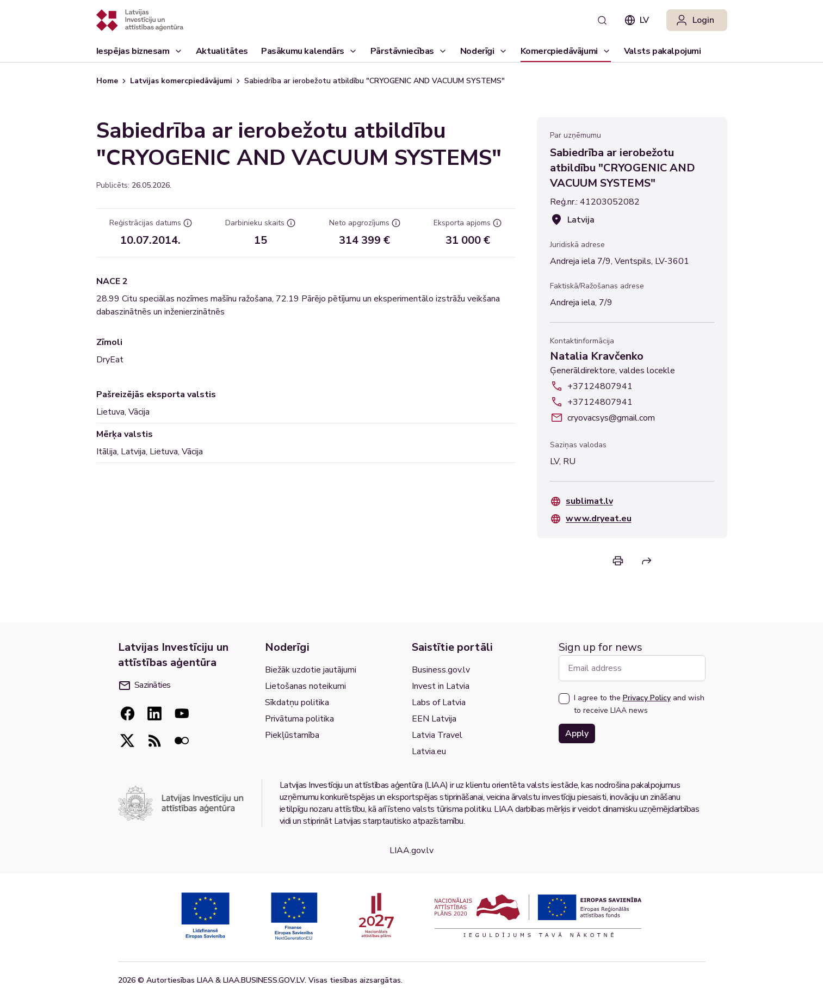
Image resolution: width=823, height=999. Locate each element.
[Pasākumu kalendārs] (309, 51)
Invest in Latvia (440, 686)
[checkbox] (564, 698)
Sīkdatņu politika (297, 702)
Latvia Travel (437, 735)
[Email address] (632, 668)
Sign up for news (600, 647)
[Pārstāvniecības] (408, 51)
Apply (577, 733)
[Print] (618, 560)
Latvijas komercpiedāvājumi (181, 81)
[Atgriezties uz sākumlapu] (139, 20)
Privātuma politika (299, 719)
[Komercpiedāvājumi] (566, 51)
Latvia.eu (429, 751)
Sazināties (145, 685)
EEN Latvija (434, 719)
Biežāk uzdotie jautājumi (310, 670)
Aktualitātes (222, 53)
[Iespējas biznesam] (139, 51)
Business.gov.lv (441, 670)
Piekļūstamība (292, 735)
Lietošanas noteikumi (305, 686)
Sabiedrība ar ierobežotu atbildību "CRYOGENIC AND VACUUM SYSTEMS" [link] (374, 81)
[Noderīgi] (484, 51)
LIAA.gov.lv (411, 850)
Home (107, 81)
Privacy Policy (647, 698)
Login (694, 20)
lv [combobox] (636, 20)
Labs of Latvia (439, 702)
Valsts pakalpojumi (662, 53)
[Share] (647, 561)
